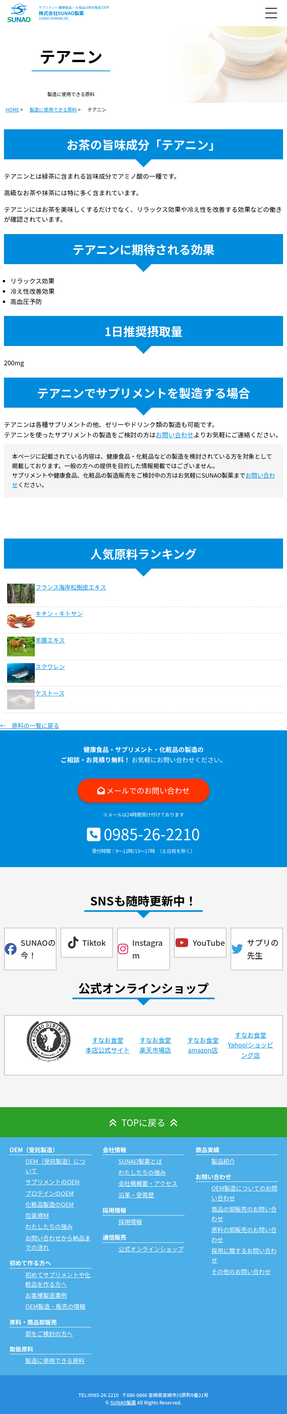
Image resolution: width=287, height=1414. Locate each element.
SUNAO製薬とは (140, 1161)
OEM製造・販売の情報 (55, 1306)
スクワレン (50, 666)
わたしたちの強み (49, 1226)
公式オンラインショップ (150, 1249)
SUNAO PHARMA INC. (54, 18)
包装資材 (37, 1215)
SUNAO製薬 (123, 1402)
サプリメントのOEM (52, 1182)
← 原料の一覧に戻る (29, 725)
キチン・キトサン (59, 613)
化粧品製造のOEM (49, 1204)
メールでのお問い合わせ (148, 790)
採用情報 (130, 1221)
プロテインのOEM (49, 1193)
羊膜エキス (50, 640)
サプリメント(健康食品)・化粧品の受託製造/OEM (74, 7)
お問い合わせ (175, 434)
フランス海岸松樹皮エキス (70, 587)
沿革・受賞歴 (136, 1195)
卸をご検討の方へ (49, 1333)
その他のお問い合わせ (241, 1271)
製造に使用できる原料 (55, 1360)
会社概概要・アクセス (147, 1183)
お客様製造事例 (46, 1295)
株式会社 (61, 12)
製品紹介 (223, 1161)
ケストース (49, 693)
